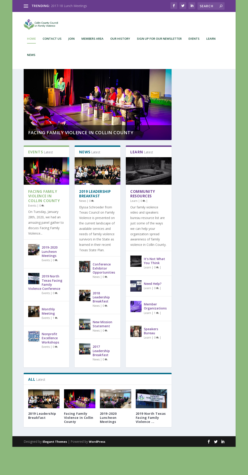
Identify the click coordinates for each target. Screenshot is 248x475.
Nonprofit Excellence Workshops (50, 366)
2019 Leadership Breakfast (95, 222)
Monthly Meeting (48, 339)
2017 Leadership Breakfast (101, 379)
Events (194, 42)
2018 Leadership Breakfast (101, 325)
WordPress (97, 470)
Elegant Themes (55, 470)
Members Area (92, 42)
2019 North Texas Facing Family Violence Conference (45, 310)
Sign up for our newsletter (159, 42)
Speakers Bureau (151, 359)
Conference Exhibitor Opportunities (104, 296)
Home (31, 42)
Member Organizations (155, 334)
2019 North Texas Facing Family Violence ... (151, 446)
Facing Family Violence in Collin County (80, 161)
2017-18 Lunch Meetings (69, 6)
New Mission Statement (102, 352)
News (31, 58)
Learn (211, 42)
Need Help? (152, 312)
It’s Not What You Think (154, 289)
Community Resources (142, 222)
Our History (120, 42)
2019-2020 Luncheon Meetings (49, 279)
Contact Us (52, 42)
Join (71, 42)
